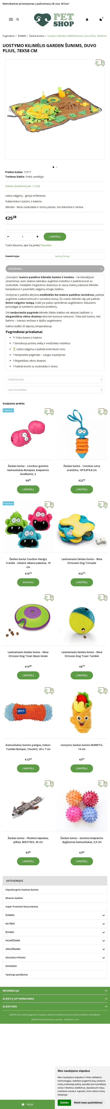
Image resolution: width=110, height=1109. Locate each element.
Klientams (10, 1006)
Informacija (11, 990)
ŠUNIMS (10, 915)
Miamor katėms (14, 898)
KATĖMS (10, 923)
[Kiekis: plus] (37, 236)
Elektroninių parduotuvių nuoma (46, 1019)
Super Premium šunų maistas (21, 906)
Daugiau (28, 582)
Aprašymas (15, 268)
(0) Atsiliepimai (17, 389)
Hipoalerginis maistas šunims (21, 889)
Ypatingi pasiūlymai (16, 974)
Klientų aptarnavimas (18, 998)
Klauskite (46, 245)
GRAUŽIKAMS (13, 949)
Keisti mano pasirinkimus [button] (88, 1102)
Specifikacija (16, 379)
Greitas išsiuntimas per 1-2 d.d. (22, 186)
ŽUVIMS (9, 932)
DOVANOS (11, 966)
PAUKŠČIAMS (12, 940)
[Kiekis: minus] (7, 236)
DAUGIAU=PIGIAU (15, 957)
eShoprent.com (71, 1019)
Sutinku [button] (64, 1102)
